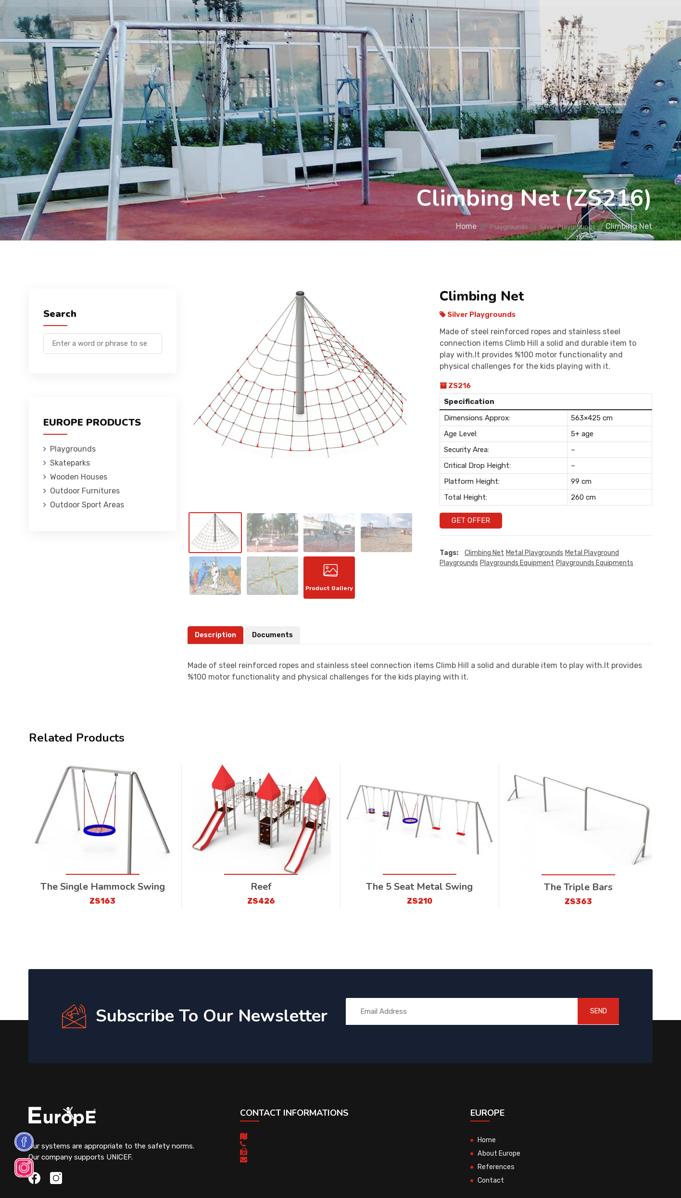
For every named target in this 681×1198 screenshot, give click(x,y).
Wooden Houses (246, 21)
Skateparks (187, 21)
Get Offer (471, 520)
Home (436, 226)
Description (216, 643)
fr (632, 23)
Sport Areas (394, 21)
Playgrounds (131, 21)
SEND (590, 1020)
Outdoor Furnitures (323, 21)
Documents (275, 643)
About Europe (500, 1162)
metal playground (592, 553)
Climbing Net (484, 553)
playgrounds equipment (517, 563)
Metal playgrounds (534, 553)
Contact (495, 21)
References (449, 21)
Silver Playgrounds (559, 226)
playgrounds (459, 563)
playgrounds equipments (594, 563)
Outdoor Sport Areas (87, 504)
